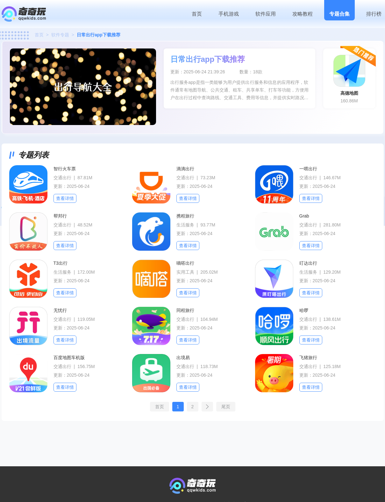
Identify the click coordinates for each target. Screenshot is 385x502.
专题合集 (339, 14)
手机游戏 (228, 14)
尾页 (225, 406)
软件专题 (60, 34)
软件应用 (265, 14)
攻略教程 (302, 14)
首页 (197, 14)
